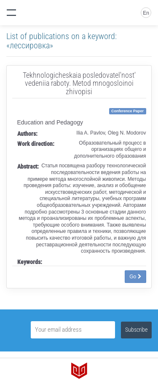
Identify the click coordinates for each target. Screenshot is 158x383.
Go (135, 277)
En (146, 13)
